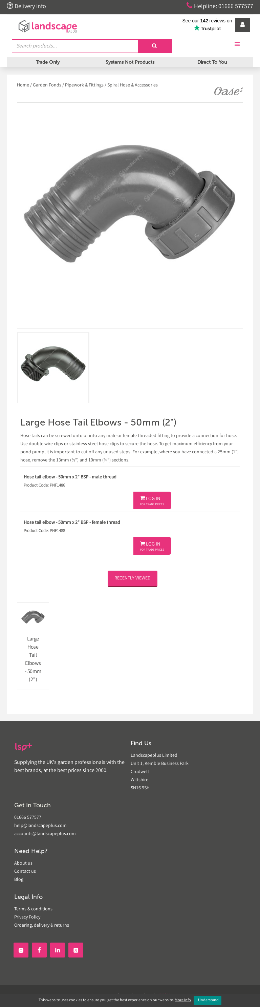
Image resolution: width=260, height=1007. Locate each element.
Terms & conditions (33, 909)
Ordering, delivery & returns (41, 925)
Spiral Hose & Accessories (132, 85)
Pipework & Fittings (84, 85)
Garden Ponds (47, 85)
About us (23, 863)
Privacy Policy (27, 917)
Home (23, 85)
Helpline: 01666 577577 (220, 6)
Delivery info (26, 6)
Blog (18, 879)
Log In (152, 501)
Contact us (25, 871)
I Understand (207, 1000)
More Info (183, 1000)
